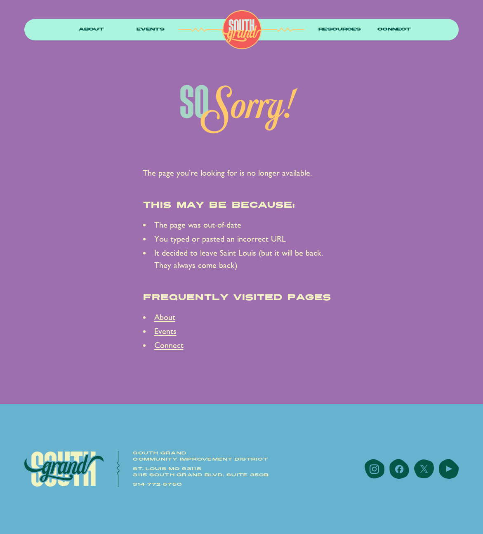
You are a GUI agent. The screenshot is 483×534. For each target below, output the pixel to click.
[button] (91, 30)
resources (339, 29)
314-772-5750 (157, 484)
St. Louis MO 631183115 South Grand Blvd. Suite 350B (201, 472)
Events (151, 29)
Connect (394, 29)
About (91, 29)
